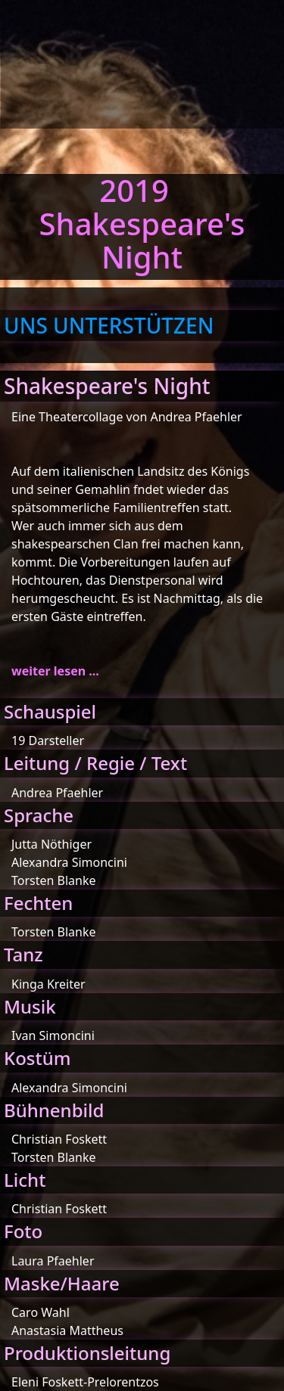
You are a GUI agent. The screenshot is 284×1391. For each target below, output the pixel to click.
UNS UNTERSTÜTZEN (109, 325)
